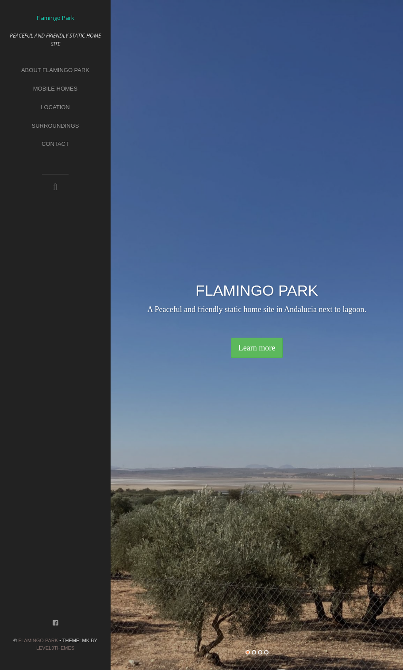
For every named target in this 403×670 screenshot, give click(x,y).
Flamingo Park (38, 640)
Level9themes (55, 648)
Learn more (256, 347)
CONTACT (55, 144)
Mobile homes (55, 88)
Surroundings (55, 125)
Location (55, 107)
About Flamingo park (55, 70)
